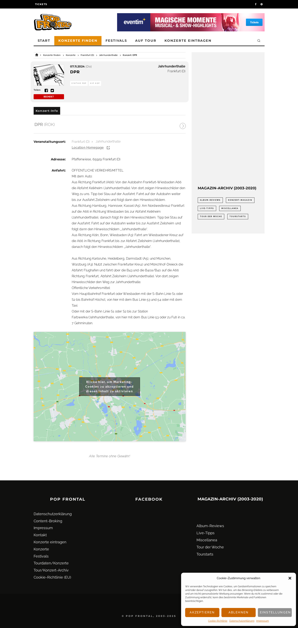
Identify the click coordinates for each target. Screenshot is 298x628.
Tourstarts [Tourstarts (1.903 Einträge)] (238, 216)
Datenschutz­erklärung (241, 620)
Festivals (116, 41)
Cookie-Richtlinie (217, 620)
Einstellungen (275, 612)
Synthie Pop (79, 83)
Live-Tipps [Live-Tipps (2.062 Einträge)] (207, 208)
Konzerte (41, 549)
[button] (290, 578)
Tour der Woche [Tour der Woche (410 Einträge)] (211, 216)
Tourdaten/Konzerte (51, 563)
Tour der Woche (210, 547)
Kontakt (40, 535)
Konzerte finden (77, 41)
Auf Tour (145, 41)
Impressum (262, 620)
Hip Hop (95, 83)
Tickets (41, 4)
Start (44, 41)
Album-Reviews (210, 526)
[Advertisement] (228, 119)
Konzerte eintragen (188, 41)
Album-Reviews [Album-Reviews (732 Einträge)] (210, 200)
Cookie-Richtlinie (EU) (52, 577)
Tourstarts (205, 554)
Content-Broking (48, 521)
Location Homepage (88, 147)
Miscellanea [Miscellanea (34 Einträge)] (229, 208)
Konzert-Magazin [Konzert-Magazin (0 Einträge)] (240, 200)
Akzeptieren (202, 612)
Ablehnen (239, 612)
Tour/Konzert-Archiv (51, 570)
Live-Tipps (206, 533)
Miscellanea (207, 540)
